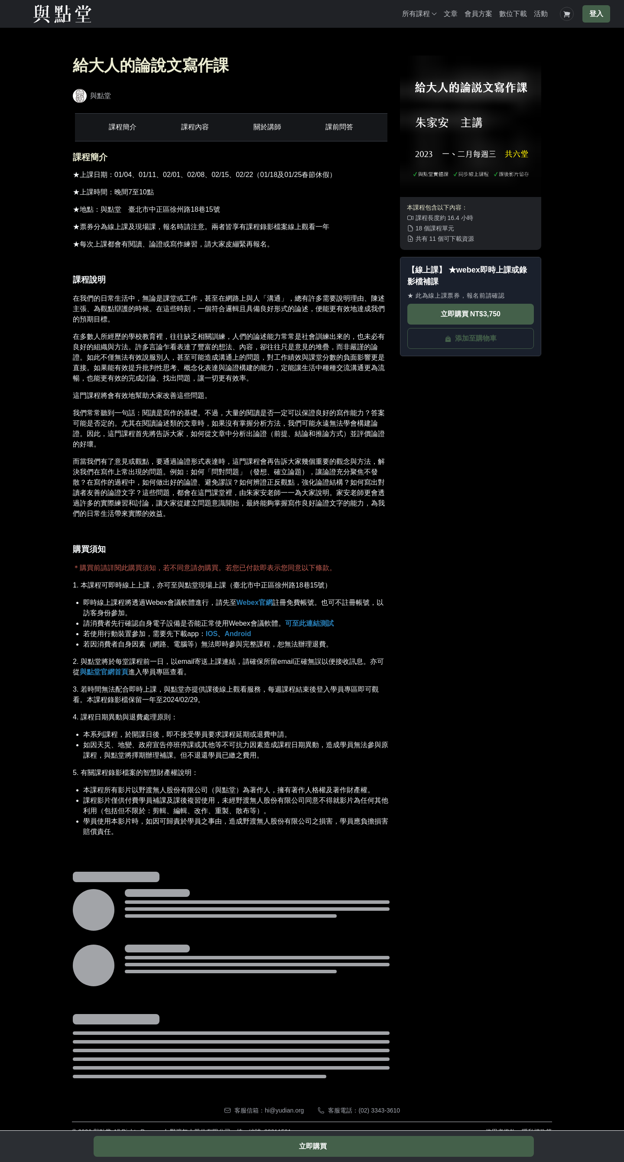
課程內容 (194, 127)
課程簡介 (122, 127)
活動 (541, 13)
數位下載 (513, 13)
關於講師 (268, 127)
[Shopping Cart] (567, 14)
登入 (596, 13)
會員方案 (478, 13)
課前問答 (340, 127)
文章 (451, 13)
